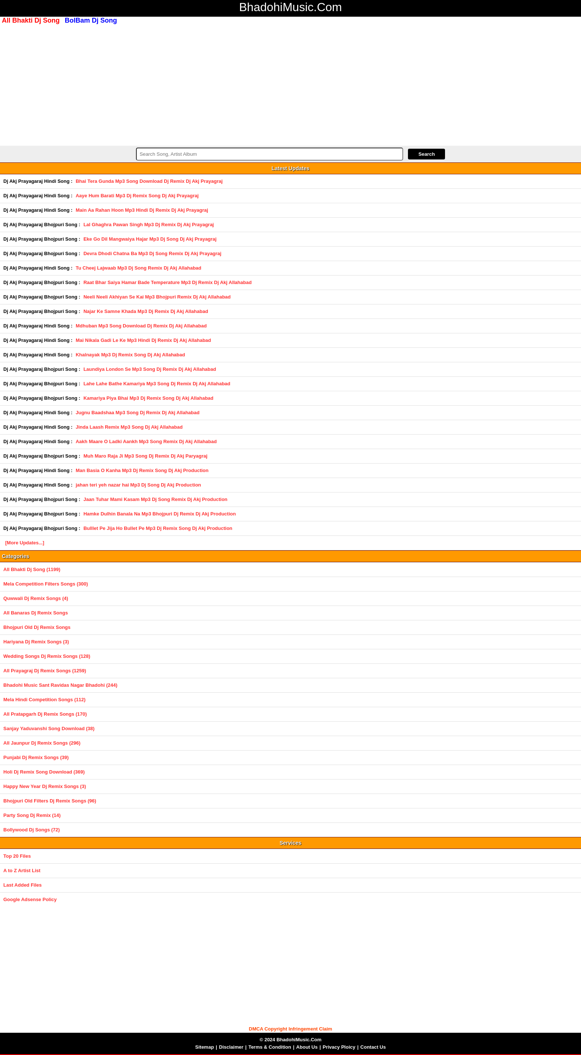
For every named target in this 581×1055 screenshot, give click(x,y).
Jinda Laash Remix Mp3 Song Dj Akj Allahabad (129, 427)
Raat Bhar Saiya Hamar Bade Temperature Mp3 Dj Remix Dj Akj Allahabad (167, 282)
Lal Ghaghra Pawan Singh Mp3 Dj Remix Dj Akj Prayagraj (148, 224)
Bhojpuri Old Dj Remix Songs (36, 627)
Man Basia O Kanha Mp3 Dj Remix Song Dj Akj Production (142, 470)
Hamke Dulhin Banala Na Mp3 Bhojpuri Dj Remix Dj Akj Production (159, 514)
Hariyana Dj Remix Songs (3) (36, 641)
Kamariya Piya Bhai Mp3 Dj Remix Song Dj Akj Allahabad (148, 398)
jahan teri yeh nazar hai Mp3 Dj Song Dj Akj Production (138, 485)
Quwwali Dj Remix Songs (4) (35, 598)
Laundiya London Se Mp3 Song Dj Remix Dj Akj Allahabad (149, 369)
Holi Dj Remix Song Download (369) (44, 772)
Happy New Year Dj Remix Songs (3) (44, 786)
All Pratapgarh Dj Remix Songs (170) (45, 714)
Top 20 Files (17, 856)
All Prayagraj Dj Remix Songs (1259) (44, 670)
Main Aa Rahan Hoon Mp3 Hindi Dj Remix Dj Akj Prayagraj (142, 210)
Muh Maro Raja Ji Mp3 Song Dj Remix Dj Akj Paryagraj (145, 456)
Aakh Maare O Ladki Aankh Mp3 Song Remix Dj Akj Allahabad (146, 441)
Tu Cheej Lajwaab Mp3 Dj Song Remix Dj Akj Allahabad (138, 268)
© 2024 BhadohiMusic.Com (290, 1039)
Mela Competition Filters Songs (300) (45, 584)
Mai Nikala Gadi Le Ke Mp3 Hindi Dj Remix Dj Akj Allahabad (143, 340)
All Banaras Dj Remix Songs (35, 613)
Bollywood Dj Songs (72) (31, 830)
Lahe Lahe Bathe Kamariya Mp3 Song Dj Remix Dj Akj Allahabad (156, 383)
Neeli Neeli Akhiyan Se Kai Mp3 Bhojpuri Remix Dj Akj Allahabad (156, 297)
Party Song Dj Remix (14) (32, 815)
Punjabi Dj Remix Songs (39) (36, 757)
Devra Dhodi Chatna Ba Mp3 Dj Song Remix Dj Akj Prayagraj (152, 253)
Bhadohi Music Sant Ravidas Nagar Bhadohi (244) (60, 685)
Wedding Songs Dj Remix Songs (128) (46, 656)
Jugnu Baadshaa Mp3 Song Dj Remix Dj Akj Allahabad (137, 412)
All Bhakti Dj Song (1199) (31, 569)
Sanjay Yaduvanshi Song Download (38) (48, 728)
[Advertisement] (290, 84)
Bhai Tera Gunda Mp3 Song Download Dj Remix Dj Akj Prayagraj (149, 181)
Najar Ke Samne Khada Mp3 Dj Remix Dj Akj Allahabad (145, 311)
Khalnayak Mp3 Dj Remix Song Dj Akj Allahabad (130, 354)
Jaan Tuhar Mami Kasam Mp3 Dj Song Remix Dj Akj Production (155, 499)
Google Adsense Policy (30, 899)
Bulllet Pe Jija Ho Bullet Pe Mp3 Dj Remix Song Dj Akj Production (157, 528)
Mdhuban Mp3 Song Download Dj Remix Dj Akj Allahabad (141, 326)
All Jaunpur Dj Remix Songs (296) (41, 743)
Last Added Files (22, 885)
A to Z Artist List (21, 870)
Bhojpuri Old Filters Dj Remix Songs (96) (49, 801)
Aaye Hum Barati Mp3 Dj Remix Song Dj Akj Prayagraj (137, 195)
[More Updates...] (24, 542)
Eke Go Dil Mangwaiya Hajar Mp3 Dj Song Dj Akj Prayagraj (149, 239)
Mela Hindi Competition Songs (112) (44, 699)
